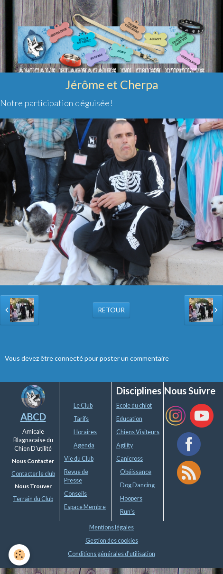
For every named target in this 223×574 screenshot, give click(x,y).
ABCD (33, 416)
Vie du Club (78, 458)
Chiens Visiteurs (137, 432)
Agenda (84, 445)
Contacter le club (33, 473)
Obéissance (135, 471)
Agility (124, 445)
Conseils (75, 493)
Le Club (83, 405)
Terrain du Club (33, 498)
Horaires (85, 432)
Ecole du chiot (134, 405)
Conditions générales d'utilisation (111, 553)
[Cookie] (19, 554)
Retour (111, 310)
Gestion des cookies (111, 540)
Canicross (129, 458)
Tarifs (81, 418)
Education (129, 418)
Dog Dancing (137, 485)
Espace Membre (85, 506)
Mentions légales (111, 527)
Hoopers (131, 498)
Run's (127, 511)
